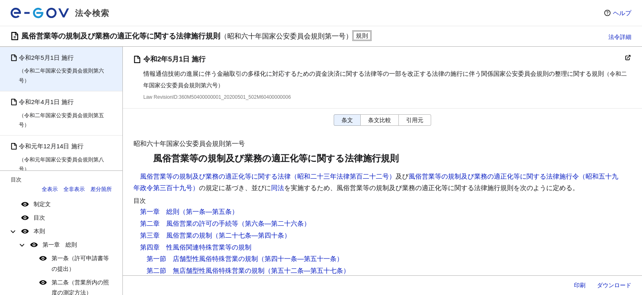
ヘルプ (622, 12)
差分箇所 (101, 189)
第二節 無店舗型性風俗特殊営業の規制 (205, 270)
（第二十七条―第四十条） (251, 235)
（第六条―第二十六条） (274, 223)
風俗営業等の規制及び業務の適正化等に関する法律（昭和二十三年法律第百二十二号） (268, 176)
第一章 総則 (60, 244)
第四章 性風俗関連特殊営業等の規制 (195, 247)
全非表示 (74, 189)
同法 (277, 187)
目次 (39, 217)
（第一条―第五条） (208, 211)
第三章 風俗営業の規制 (176, 235)
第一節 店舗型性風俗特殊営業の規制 (202, 258)
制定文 (42, 204)
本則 (39, 231)
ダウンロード (614, 285)
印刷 (579, 285)
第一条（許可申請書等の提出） (80, 263)
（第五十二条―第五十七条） (307, 270)
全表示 (50, 189)
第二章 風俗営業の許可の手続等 (189, 223)
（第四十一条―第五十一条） (300, 258)
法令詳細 (619, 37)
